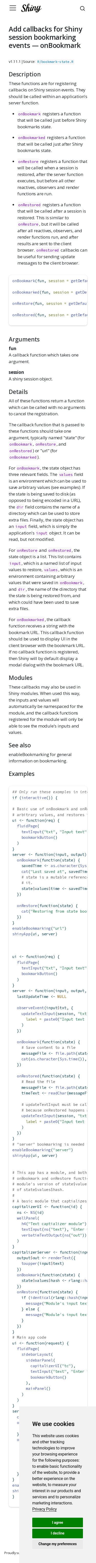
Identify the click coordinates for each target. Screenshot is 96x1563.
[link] (44, 1509)
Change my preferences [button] (57, 1544)
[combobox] (83, 8)
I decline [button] (57, 1533)
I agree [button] (57, 1522)
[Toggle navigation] (13, 8)
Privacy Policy (44, 1509)
